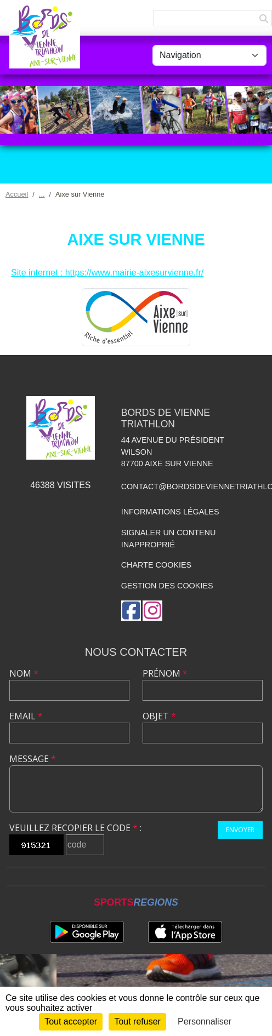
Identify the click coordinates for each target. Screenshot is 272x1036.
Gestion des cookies (167, 585)
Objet (159, 716)
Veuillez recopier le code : (75, 828)
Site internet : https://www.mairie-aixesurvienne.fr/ (107, 272)
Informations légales (170, 511)
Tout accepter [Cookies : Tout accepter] (70, 1021)
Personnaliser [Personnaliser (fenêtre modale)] (204, 1021)
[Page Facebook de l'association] (131, 610)
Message (32, 759)
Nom (23, 673)
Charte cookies (156, 564)
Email (26, 716)
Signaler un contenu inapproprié (168, 538)
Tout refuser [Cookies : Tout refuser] (137, 1021)
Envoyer (240, 829)
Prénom (165, 673)
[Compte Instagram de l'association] (152, 610)
